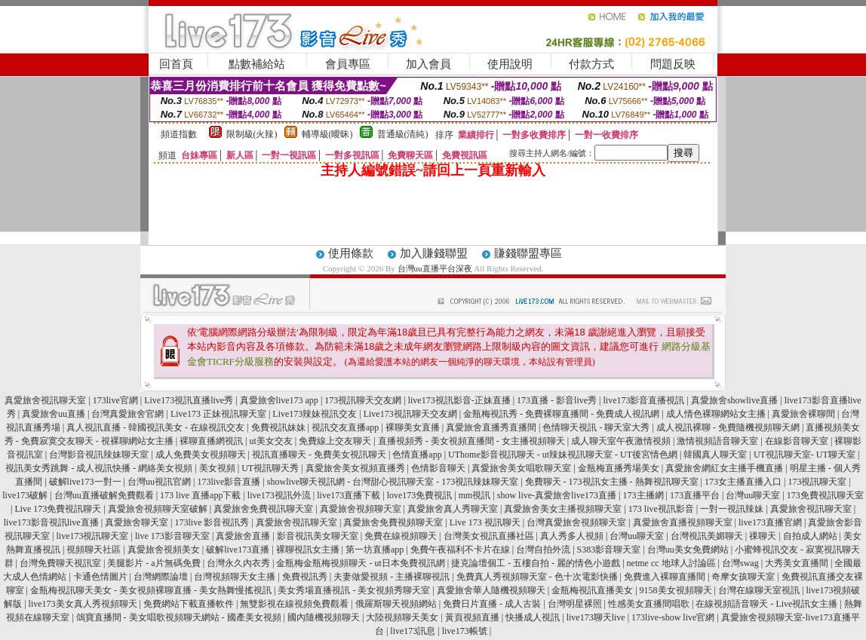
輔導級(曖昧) (327, 134)
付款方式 (591, 64)
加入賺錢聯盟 (434, 253)
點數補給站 (257, 64)
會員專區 (347, 64)
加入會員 (428, 64)
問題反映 (673, 64)
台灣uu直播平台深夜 (435, 268)
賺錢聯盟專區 (528, 253)
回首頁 (176, 64)
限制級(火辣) (252, 134)
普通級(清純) (402, 134)
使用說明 (510, 64)
